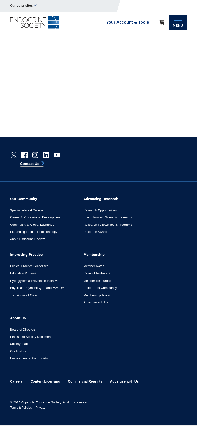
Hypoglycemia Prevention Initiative (34, 281)
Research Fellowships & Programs (107, 224)
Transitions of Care (23, 295)
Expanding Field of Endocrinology (33, 232)
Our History (18, 351)
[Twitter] (13, 155)
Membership (94, 254)
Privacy (40, 407)
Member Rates (93, 266)
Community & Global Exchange (32, 224)
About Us (18, 317)
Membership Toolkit (97, 295)
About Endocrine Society (27, 239)
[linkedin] (46, 155)
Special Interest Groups (26, 210)
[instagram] (35, 155)
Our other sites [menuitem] (23, 5)
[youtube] (56, 155)
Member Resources (97, 281)
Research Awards (95, 232)
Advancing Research (100, 198)
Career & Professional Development (35, 217)
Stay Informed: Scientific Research (107, 217)
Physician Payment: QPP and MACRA (37, 288)
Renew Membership (97, 273)
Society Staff (19, 344)
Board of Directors (23, 329)
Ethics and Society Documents (31, 337)
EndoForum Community (100, 288)
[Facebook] (24, 155)
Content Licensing (45, 381)
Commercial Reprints (85, 381)
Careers (16, 381)
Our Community (23, 198)
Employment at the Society (29, 358)
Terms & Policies (21, 407)
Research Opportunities (100, 210)
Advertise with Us (95, 302)
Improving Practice (26, 254)
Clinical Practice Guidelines (29, 266)
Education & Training (24, 273)
